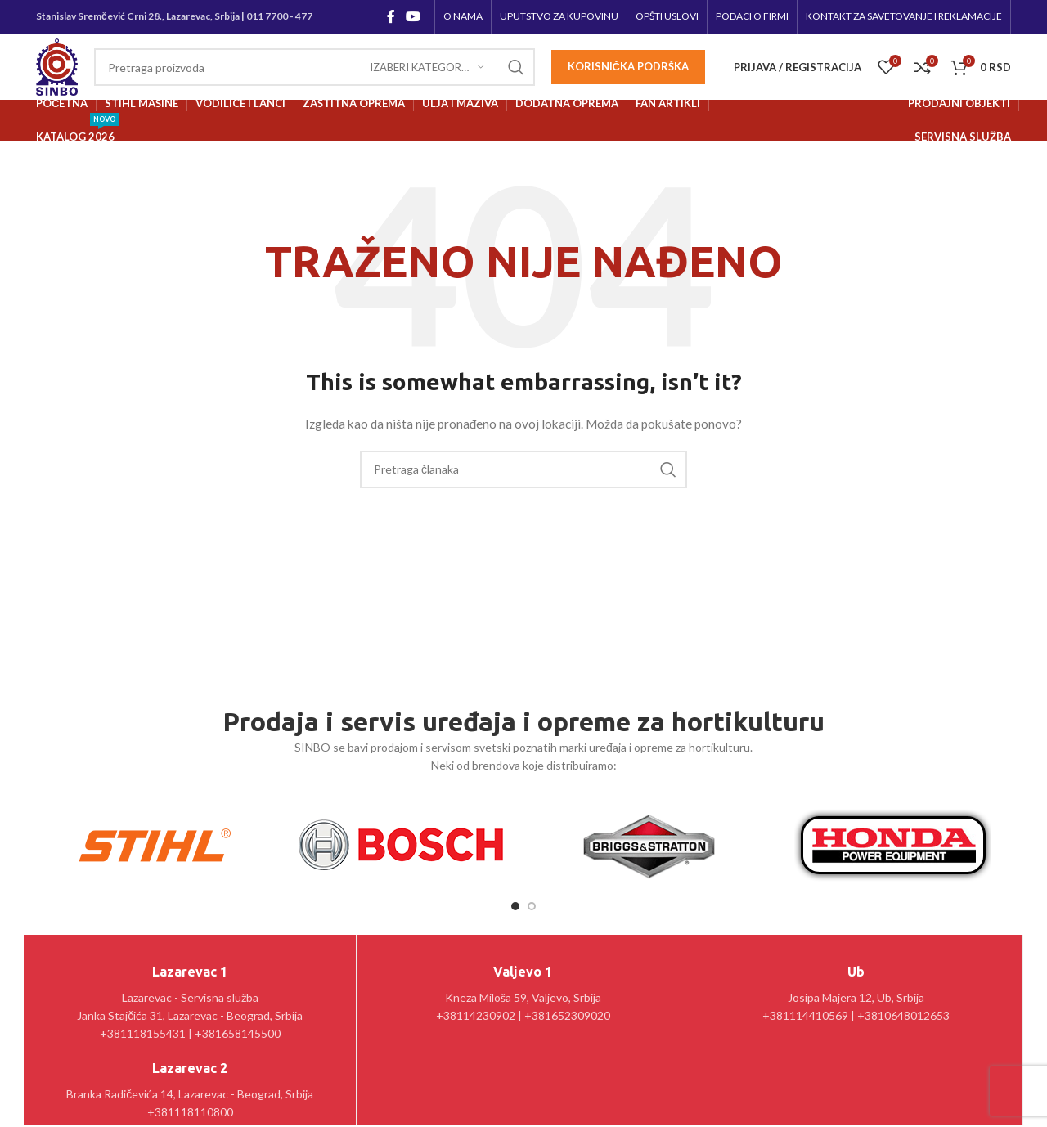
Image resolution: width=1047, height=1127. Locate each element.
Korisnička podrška (628, 66)
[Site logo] (57, 66)
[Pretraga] (314, 67)
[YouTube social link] (413, 16)
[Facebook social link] (390, 16)
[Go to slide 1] (515, 906)
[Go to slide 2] (532, 906)
